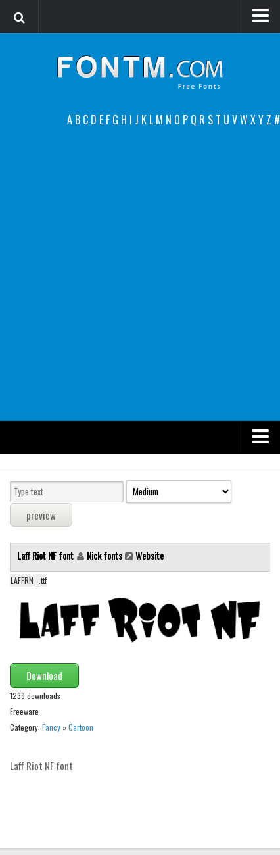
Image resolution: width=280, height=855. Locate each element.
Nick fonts (104, 555)
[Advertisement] (140, 274)
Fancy (51, 727)
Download (44, 675)
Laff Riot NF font (46, 555)
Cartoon (80, 727)
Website (149, 555)
